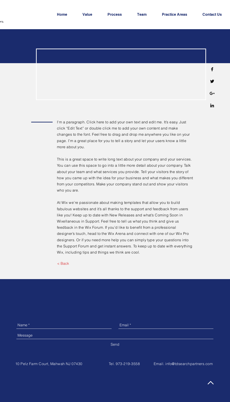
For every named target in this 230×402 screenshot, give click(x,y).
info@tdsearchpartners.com (189, 363)
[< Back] (63, 263)
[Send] (115, 344)
